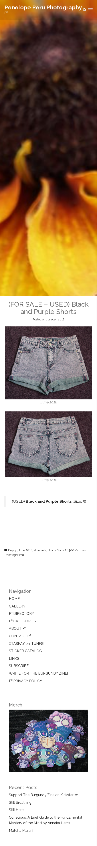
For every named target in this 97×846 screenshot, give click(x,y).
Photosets (40, 550)
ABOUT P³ (17, 628)
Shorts (52, 550)
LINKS (14, 658)
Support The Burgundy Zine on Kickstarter (43, 795)
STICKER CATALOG (25, 651)
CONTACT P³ (20, 636)
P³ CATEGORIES (22, 621)
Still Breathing (20, 802)
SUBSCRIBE (19, 666)
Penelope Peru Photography (43, 7)
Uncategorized (14, 555)
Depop (12, 550)
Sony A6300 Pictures (71, 550)
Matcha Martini (21, 830)
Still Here (16, 810)
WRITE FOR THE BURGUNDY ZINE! (38, 673)
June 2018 (25, 550)
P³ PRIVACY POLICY (25, 681)
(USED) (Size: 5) (49, 501)
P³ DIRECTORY (21, 613)
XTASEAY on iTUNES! (26, 644)
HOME (14, 599)
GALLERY (17, 606)
